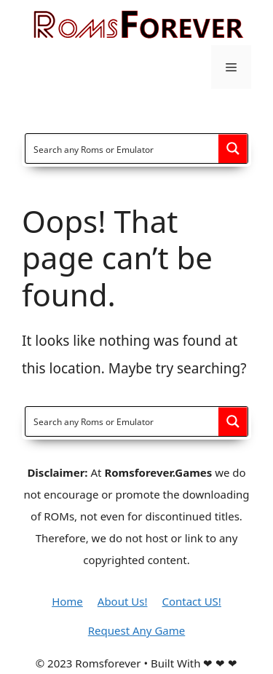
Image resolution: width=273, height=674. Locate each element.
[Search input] (122, 148)
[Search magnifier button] (233, 148)
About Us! (123, 601)
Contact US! (191, 601)
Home (67, 601)
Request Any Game (136, 630)
